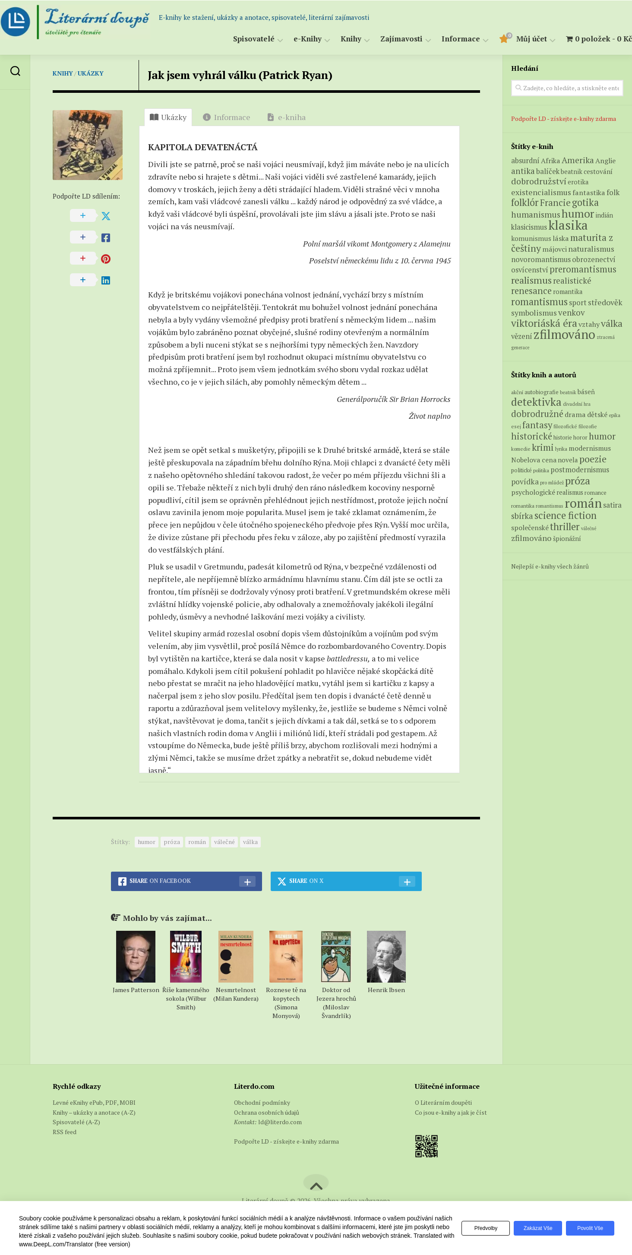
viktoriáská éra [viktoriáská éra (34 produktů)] (544, 323)
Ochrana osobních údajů (266, 1112)
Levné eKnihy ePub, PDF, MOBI (94, 1102)
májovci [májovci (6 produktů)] (554, 249)
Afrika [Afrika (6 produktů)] (550, 160)
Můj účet (514, 39)
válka (250, 842)
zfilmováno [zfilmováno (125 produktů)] (564, 334)
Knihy (333, 39)
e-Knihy (290, 39)
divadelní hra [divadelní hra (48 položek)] (577, 404)
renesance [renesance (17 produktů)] (531, 291)
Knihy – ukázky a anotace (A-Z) (94, 1112)
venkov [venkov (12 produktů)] (571, 312)
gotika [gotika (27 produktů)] (585, 202)
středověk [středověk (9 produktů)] (605, 302)
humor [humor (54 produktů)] (578, 213)
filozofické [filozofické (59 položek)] (565, 426)
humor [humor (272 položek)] (602, 436)
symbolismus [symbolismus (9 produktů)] (534, 313)
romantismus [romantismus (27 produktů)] (539, 301)
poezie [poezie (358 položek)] (593, 458)
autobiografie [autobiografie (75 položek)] (542, 392)
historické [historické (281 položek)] (531, 436)
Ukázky (91, 73)
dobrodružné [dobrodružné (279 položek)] (537, 414)
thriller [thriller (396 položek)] (565, 526)
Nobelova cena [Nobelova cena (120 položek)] (533, 459)
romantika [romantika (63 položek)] (522, 505)
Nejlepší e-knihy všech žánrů (550, 566)
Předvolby (479, 1228)
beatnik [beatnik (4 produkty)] (571, 172)
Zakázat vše (534, 1228)
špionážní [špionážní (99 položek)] (567, 538)
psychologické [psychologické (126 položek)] (533, 492)
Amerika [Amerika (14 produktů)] (578, 160)
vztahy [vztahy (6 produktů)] (589, 324)
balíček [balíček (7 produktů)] (547, 171)
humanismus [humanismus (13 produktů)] (535, 214)
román (197, 842)
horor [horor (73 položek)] (580, 437)
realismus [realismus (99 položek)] (569, 492)
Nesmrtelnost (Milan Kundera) (236, 994)
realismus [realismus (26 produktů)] (531, 280)
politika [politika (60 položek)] (541, 470)
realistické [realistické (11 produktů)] (572, 280)
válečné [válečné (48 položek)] (588, 528)
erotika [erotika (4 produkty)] (578, 182)
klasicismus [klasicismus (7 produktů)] (529, 227)
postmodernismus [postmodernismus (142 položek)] (579, 469)
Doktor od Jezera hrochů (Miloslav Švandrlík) (336, 1003)
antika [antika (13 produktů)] (523, 171)
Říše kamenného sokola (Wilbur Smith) (185, 998)
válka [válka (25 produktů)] (612, 323)
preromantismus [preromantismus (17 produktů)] (583, 269)
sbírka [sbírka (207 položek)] (522, 515)
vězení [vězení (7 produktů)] (521, 336)
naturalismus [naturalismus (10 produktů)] (591, 248)
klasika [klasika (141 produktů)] (568, 225)
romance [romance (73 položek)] (596, 492)
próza (172, 842)
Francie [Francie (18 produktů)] (555, 203)
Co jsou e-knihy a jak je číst (451, 1112)
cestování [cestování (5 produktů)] (598, 171)
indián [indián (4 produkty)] (604, 215)
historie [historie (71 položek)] (562, 437)
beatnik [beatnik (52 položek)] (568, 392)
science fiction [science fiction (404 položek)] (565, 515)
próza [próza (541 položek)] (577, 480)
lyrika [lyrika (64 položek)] (561, 448)
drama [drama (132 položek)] (575, 414)
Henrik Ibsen (386, 990)
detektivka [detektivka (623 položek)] (536, 402)
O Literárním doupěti (443, 1102)
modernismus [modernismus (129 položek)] (590, 448)
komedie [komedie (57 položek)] (521, 449)
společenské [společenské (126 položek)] (530, 527)
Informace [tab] (226, 117)
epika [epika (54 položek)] (614, 415)
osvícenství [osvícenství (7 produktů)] (529, 270)
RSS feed (64, 1132)
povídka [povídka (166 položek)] (525, 482)
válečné (224, 842)
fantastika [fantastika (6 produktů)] (588, 192)
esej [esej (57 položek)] (516, 426)
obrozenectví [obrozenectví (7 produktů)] (594, 259)
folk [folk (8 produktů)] (613, 192)
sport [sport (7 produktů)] (578, 302)
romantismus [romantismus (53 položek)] (549, 506)
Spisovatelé (236, 39)
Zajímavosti (384, 39)
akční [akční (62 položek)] (517, 392)
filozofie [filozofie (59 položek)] (587, 426)
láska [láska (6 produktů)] (561, 238)
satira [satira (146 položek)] (612, 505)
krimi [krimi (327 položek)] (543, 447)
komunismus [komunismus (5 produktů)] (531, 238)
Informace (443, 39)
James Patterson (136, 990)
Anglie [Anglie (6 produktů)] (605, 160)
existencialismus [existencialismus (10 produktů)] (541, 192)
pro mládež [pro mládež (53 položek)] (552, 482)
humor (146, 842)
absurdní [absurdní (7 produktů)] (525, 160)
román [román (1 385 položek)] (583, 503)
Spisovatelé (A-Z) (76, 1122)
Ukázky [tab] (168, 117)
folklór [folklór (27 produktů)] (525, 202)
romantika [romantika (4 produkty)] (567, 292)
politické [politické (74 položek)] (521, 470)
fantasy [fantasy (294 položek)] (537, 425)
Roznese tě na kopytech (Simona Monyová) (286, 1003)
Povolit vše (589, 1228)
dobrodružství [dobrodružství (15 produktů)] (538, 181)
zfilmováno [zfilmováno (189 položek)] (531, 538)
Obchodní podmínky (262, 1102)
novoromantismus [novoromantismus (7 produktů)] (541, 259)
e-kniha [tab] (286, 117)
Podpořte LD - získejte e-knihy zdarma (563, 118)
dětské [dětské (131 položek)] (597, 414)
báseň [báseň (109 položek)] (586, 391)
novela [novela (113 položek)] (568, 459)
